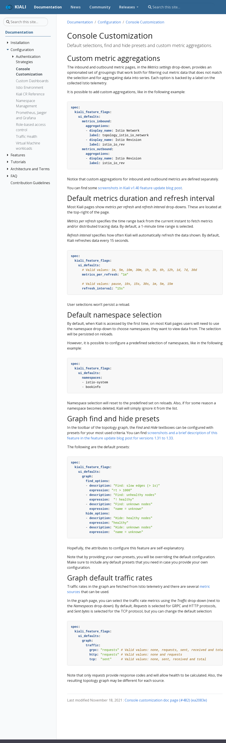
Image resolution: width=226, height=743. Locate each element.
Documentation (80, 22)
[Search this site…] (180, 7)
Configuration (109, 22)
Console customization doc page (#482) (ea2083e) (166, 700)
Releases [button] (127, 7)
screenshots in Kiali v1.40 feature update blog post (140, 187)
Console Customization (145, 22)
